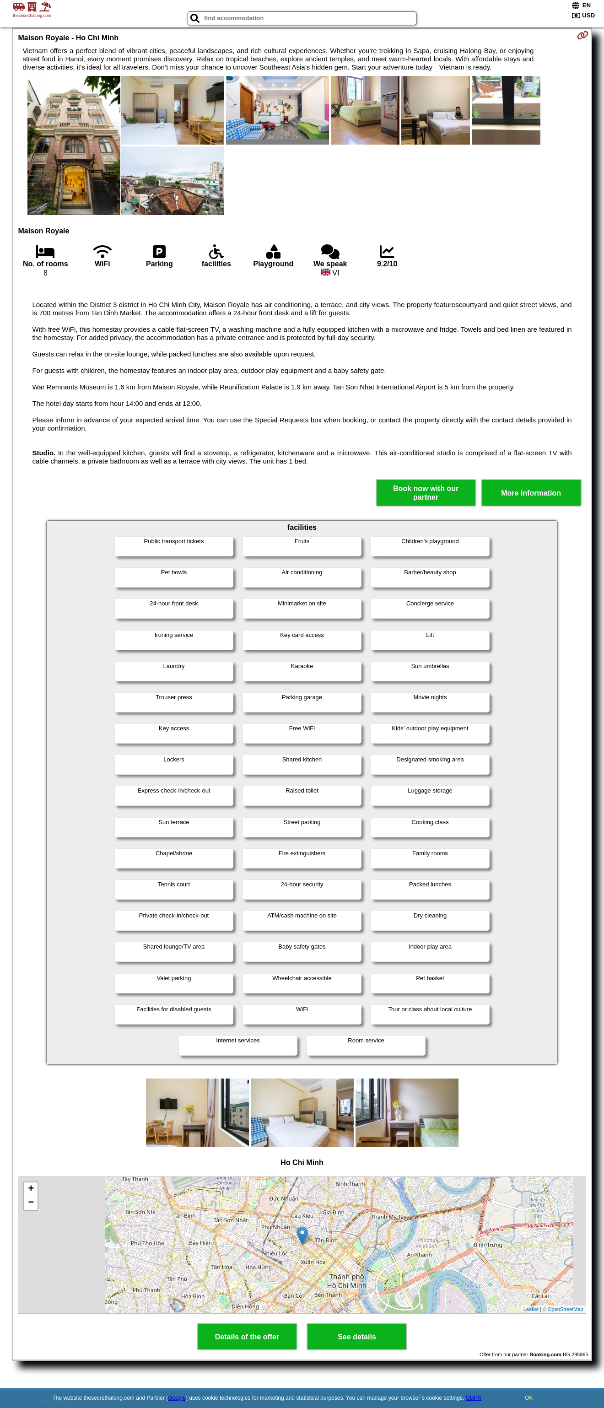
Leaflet (531, 1309)
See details (357, 1337)
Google (177, 1398)
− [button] (31, 1203)
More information (531, 493)
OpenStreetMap (565, 1309)
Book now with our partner (425, 493)
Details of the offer (247, 1337)
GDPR (474, 1398)
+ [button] (31, 1189)
